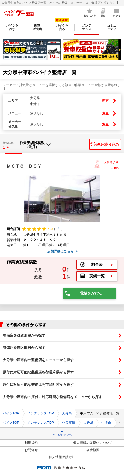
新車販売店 (37, 27)
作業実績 (68, 423)
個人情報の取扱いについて (93, 443)
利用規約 (31, 443)
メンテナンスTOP (40, 413)
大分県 (67, 413)
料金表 (97, 264)
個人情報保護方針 (62, 457)
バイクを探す (12, 27)
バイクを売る (62, 27)
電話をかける (91, 293)
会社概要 (92, 450)
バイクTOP (11, 413)
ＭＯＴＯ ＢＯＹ (24, 166)
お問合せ (31, 450)
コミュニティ (111, 27)
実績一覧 (97, 276)
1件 (58, 229)
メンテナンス (86, 27)
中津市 (106, 423)
